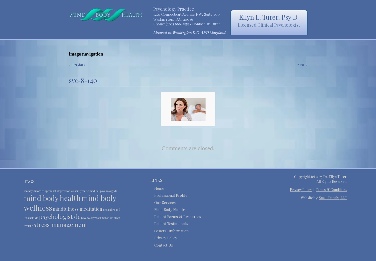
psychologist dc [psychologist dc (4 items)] (59, 216)
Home (159, 188)
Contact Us (163, 245)
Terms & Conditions (331, 189)
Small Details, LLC (333, 198)
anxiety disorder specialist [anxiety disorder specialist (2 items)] (40, 191)
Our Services (165, 202)
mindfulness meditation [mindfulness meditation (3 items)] (77, 209)
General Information (171, 230)
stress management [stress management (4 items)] (60, 224)
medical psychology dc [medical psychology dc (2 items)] (103, 191)
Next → (302, 65)
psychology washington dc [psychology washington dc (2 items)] (97, 218)
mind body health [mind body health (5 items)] (52, 198)
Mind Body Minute (169, 209)
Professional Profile (170, 195)
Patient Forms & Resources (177, 216)
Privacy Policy (165, 237)
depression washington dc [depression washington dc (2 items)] (73, 191)
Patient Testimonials (171, 223)
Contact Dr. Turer (206, 24)
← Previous (77, 65)
